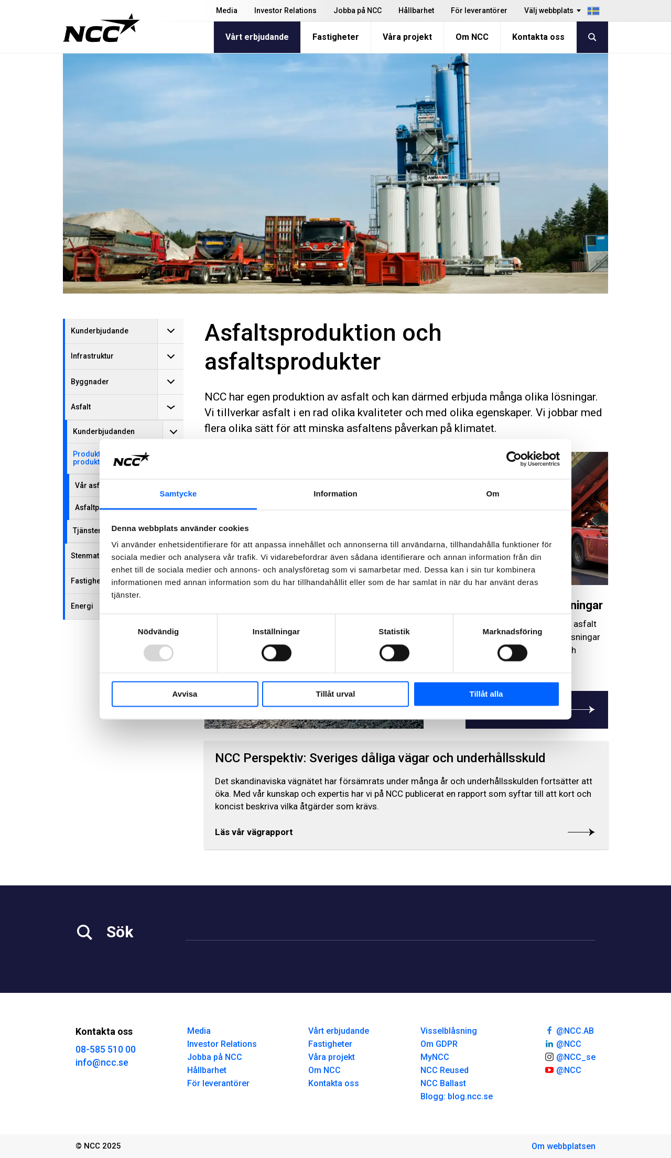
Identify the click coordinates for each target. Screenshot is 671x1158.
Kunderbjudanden (104, 431)
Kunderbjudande (99, 331)
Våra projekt (407, 37)
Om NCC (472, 37)
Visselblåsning (448, 1031)
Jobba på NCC (357, 10)
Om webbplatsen (564, 1146)
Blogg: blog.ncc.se (456, 1096)
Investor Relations (285, 10)
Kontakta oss (538, 37)
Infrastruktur (92, 356)
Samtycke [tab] (178, 494)
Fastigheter (335, 37)
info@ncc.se (101, 1062)
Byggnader (90, 381)
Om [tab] (492, 494)
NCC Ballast (443, 1083)
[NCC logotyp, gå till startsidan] (101, 28)
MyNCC (434, 1057)
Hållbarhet (416, 10)
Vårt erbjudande (257, 37)
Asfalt (81, 407)
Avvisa (185, 694)
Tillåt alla (486, 694)
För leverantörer (479, 10)
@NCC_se (570, 1056)
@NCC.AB (569, 1030)
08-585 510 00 (105, 1049)
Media (226, 10)
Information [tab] (335, 494)
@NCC (562, 1043)
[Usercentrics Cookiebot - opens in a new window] (514, 459)
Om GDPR (439, 1044)
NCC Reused (444, 1070)
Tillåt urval (335, 694)
